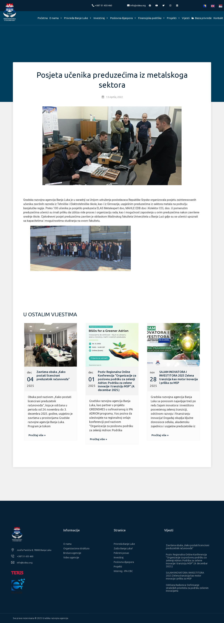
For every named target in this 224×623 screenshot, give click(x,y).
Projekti (173, 18)
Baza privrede (203, 18)
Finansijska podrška (151, 18)
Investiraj (100, 18)
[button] (37, 435)
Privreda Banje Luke (78, 18)
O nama (55, 18)
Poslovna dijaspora (123, 18)
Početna (43, 18)
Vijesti (186, 18)
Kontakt (218, 18)
